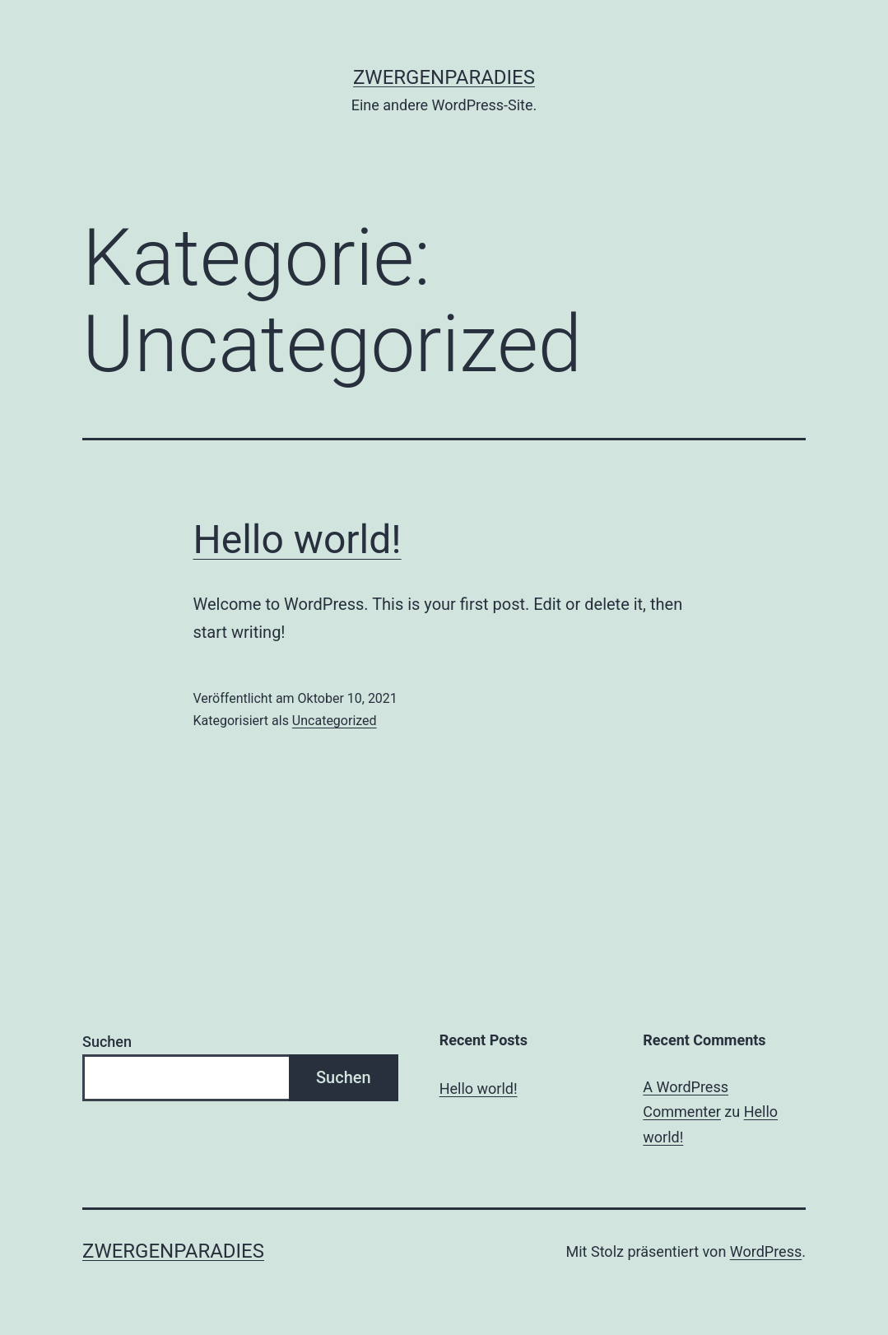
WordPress (766, 1251)
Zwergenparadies (444, 77)
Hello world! (297, 539)
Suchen (107, 1041)
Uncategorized (334, 720)
